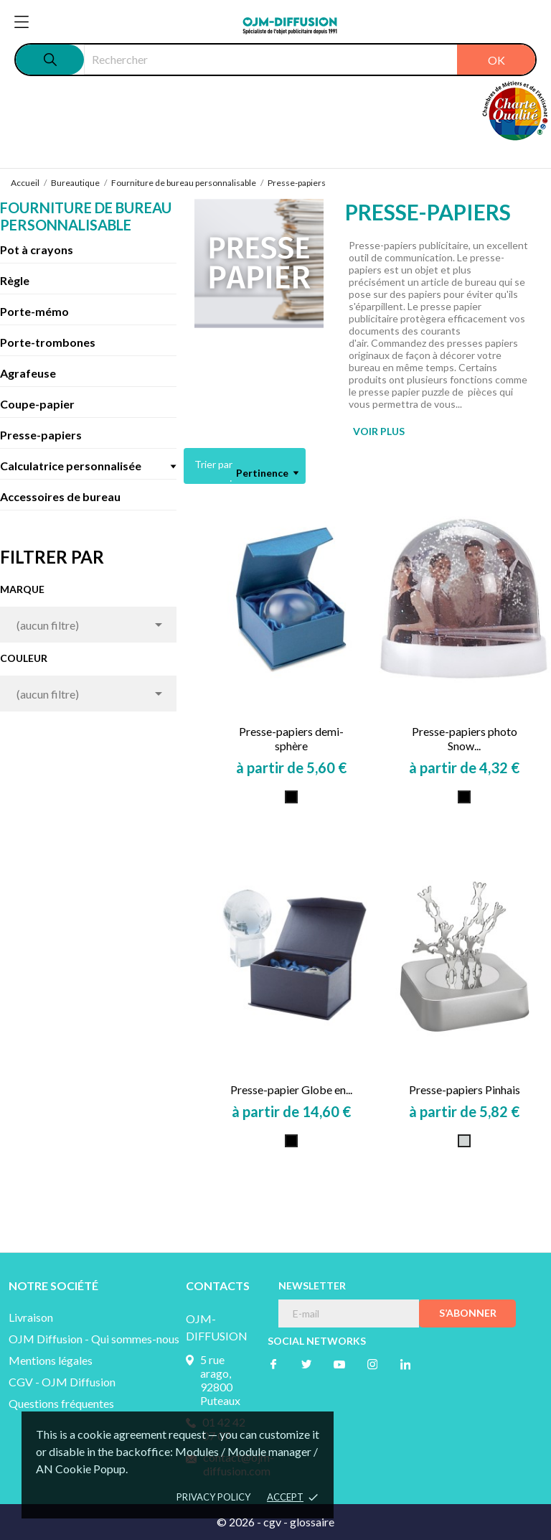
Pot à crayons (36, 249)
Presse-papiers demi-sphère (291, 738)
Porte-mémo (34, 311)
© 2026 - (240, 1522)
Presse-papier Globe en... (291, 1089)
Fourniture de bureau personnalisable (85, 216)
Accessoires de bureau (60, 496)
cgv (272, 1522)
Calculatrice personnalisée (70, 465)
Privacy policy (213, 1497)
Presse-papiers (41, 435)
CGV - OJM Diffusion (62, 1382)
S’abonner (467, 1313)
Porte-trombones (47, 342)
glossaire (312, 1522)
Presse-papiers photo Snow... (464, 738)
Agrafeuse (28, 373)
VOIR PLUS (379, 431)
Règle (14, 280)
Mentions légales (51, 1360)
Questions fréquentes (61, 1403)
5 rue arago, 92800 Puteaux (220, 1380)
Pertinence (267, 473)
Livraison (31, 1317)
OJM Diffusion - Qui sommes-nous (94, 1338)
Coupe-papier (37, 404)
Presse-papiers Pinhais (464, 1089)
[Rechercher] (309, 60)
